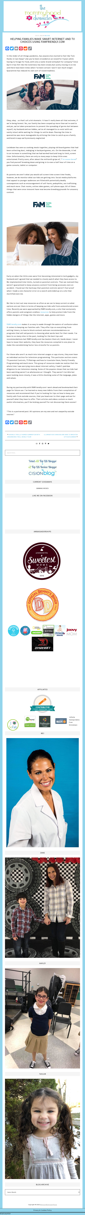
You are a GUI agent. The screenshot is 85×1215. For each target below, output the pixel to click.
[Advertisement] (43, 669)
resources (44, 312)
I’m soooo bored (69, 159)
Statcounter (5, 1213)
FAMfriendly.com (14, 324)
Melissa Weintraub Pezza (48, 1204)
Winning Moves (42, 488)
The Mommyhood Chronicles (42, 17)
